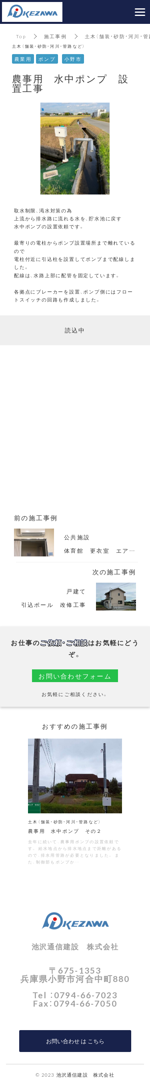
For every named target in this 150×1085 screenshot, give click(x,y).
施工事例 (55, 36)
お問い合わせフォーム (75, 676)
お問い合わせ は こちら (75, 1041)
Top (21, 36)
